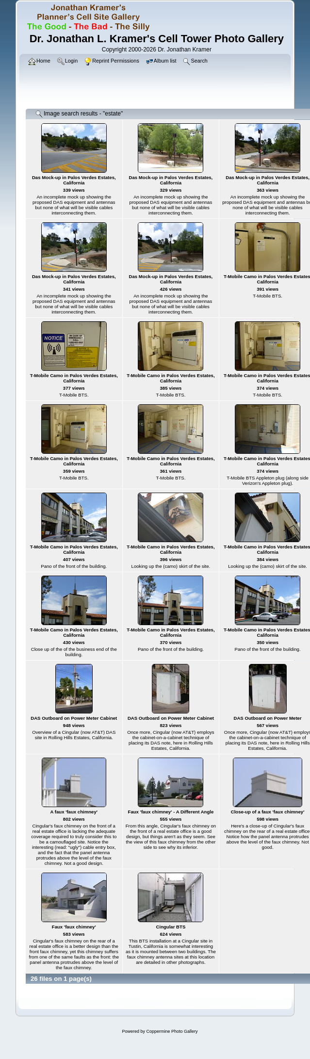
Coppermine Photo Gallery (171, 1031)
